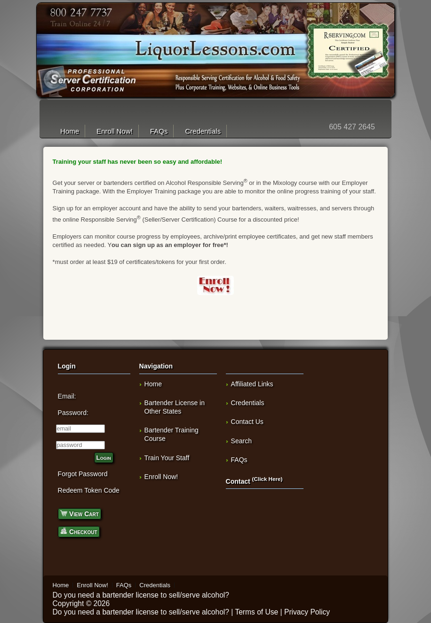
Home (69, 131)
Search (241, 441)
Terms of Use (256, 612)
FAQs (159, 131)
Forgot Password (83, 474)
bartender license (130, 595)
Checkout (78, 531)
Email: (67, 396)
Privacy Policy (307, 612)
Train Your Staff (167, 458)
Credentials (203, 131)
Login (103, 457)
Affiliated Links (252, 384)
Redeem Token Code (89, 490)
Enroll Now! (114, 131)
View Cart (79, 513)
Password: (73, 412)
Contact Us (247, 421)
